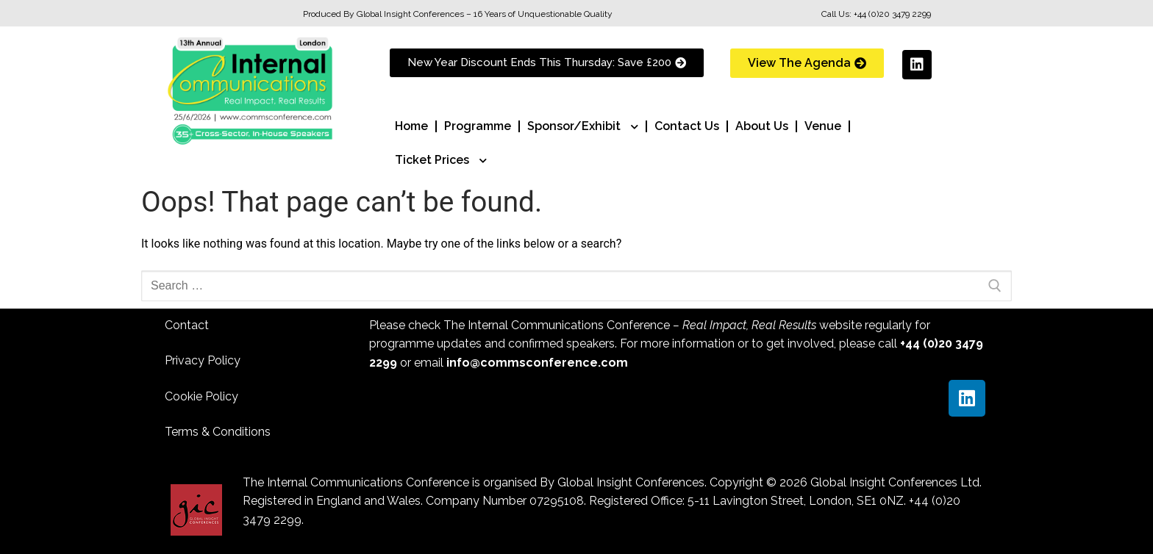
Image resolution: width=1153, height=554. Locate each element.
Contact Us (686, 126)
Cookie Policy (201, 396)
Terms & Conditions (218, 432)
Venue (822, 126)
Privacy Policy (202, 360)
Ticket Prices (441, 160)
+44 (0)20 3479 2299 (892, 14)
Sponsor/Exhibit (582, 126)
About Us (761, 126)
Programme (477, 126)
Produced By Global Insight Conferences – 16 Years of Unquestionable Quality (458, 14)
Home (411, 126)
